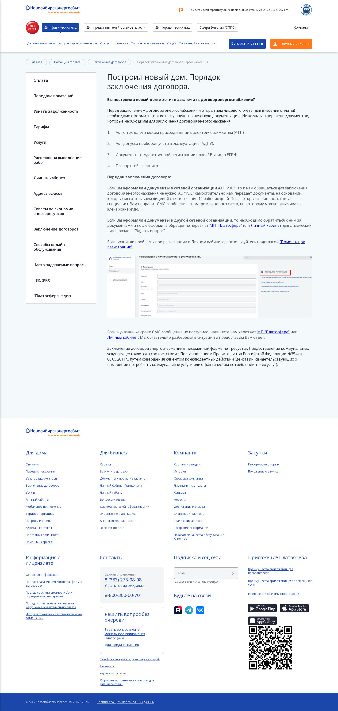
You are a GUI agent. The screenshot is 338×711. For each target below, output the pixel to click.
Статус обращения (114, 43)
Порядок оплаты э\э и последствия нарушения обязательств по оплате (51, 605)
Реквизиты (107, 666)
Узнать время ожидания (124, 585)
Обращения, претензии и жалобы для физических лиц (127, 682)
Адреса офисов (48, 193)
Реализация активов (188, 521)
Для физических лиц (60, 27)
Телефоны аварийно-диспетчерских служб (130, 659)
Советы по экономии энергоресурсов (53, 211)
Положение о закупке (263, 471)
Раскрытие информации (191, 528)
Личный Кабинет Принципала (121, 486)
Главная (36, 62)
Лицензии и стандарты (190, 486)
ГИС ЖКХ (42, 280)
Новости (180, 500)
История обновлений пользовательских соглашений (54, 616)
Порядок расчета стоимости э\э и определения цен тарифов (49, 594)
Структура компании (188, 478)
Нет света (32, 27)
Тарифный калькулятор (197, 43)
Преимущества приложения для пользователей (270, 571)
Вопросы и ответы (247, 43)
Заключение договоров (109, 62)
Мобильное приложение (43, 507)
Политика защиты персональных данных (125, 702)
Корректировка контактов (78, 43)
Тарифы (41, 126)
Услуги (172, 43)
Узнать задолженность (56, 111)
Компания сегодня (187, 464)
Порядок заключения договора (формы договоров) (54, 584)
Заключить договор (114, 471)
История (180, 471)
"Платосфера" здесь (53, 295)
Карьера (180, 493)
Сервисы (106, 464)
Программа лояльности (42, 535)
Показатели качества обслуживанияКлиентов (199, 537)
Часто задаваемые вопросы (60, 264)
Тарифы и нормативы (147, 43)
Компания (302, 27)
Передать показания (40, 471)
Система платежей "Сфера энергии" (125, 507)
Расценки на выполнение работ (58, 160)
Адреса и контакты (39, 528)
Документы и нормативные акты (123, 478)
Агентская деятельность (117, 521)
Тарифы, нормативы (40, 514)
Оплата (41, 80)
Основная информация (42, 575)
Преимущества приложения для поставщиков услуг (280, 583)
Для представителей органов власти (116, 27)
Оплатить (32, 464)
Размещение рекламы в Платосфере (273, 594)
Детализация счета (41, 43)
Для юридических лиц (172, 27)
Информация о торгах (263, 464)
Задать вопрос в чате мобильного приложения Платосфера (125, 633)
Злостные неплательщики (118, 514)
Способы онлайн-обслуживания (50, 247)
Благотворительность (189, 514)
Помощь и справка (67, 62)
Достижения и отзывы (189, 507)
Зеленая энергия (112, 528)
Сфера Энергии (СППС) (218, 27)
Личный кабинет (49, 178)
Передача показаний (53, 95)
